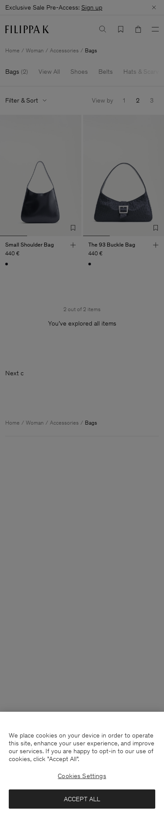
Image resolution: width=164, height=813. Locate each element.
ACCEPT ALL (82, 799)
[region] (82, 762)
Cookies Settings (82, 776)
